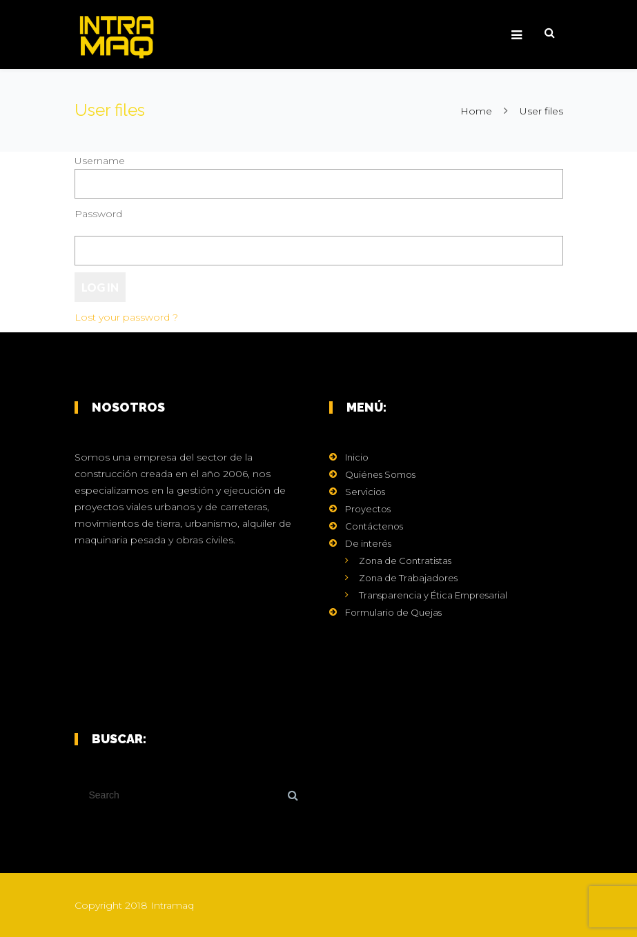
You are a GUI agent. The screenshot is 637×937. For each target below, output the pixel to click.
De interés (368, 543)
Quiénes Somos (380, 474)
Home (476, 111)
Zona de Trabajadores (408, 577)
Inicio (357, 457)
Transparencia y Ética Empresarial (433, 595)
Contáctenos (374, 526)
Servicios (365, 491)
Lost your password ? (126, 317)
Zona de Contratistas (405, 560)
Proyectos (368, 508)
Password (98, 214)
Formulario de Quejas (393, 612)
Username (100, 160)
